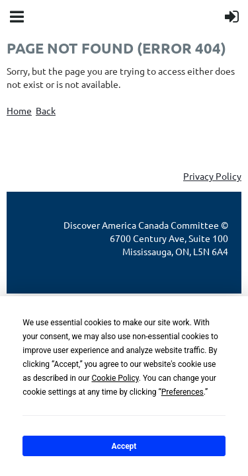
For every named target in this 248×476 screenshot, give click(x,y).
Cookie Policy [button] (114, 378)
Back (46, 110)
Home (19, 110)
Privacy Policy (212, 176)
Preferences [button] (182, 392)
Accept (124, 446)
